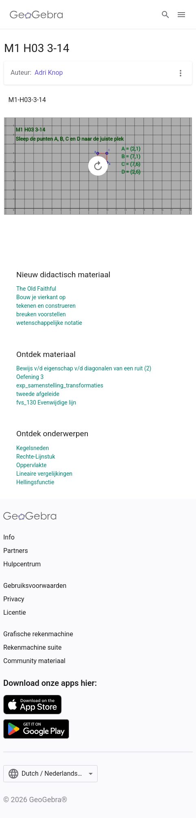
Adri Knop (49, 72)
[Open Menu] (181, 15)
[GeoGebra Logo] (36, 15)
